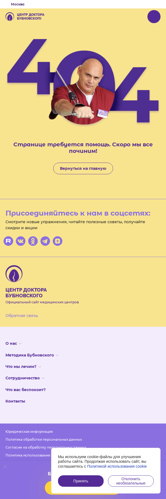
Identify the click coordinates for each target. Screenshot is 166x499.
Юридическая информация (29, 432)
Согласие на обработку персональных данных (45, 447)
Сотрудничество (24, 378)
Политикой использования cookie (117, 466)
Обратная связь (21, 315)
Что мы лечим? (23, 366)
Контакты (15, 401)
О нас (13, 343)
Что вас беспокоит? (25, 389)
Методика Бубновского (32, 355)
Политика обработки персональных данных (43, 439)
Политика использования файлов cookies (41, 455)
